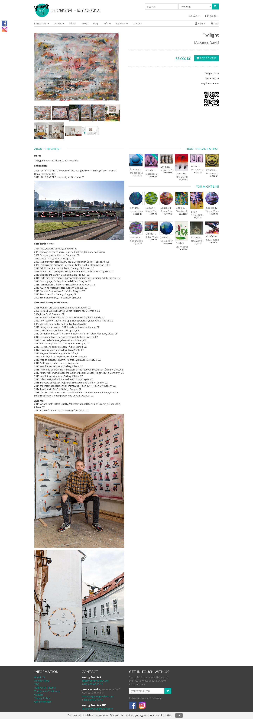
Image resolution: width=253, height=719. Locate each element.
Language (212, 15)
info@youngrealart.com (95, 680)
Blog (95, 23)
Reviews (122, 23)
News (84, 23)
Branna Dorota (184, 246)
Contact (137, 23)
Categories (41, 23)
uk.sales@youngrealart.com (97, 708)
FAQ (36, 684)
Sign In (200, 23)
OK (179, 715)
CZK (194, 15)
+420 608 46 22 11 (92, 684)
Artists (59, 23)
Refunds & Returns (45, 687)
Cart (215, 23)
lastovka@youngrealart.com (97, 696)
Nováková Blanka (200, 240)
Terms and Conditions (46, 691)
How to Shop (41, 680)
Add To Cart (206, 58)
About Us (39, 677)
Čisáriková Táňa (184, 211)
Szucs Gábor (198, 215)
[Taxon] (195, 6)
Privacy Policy (42, 698)
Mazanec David (206, 42)
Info (107, 23)
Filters (72, 23)
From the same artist (202, 149)
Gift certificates (42, 701)
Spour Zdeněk (137, 211)
